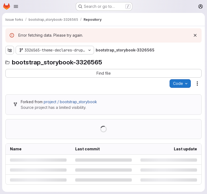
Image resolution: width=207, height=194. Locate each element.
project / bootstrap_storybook (70, 101)
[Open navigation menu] (16, 6)
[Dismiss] (195, 35)
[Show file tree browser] (9, 50)
